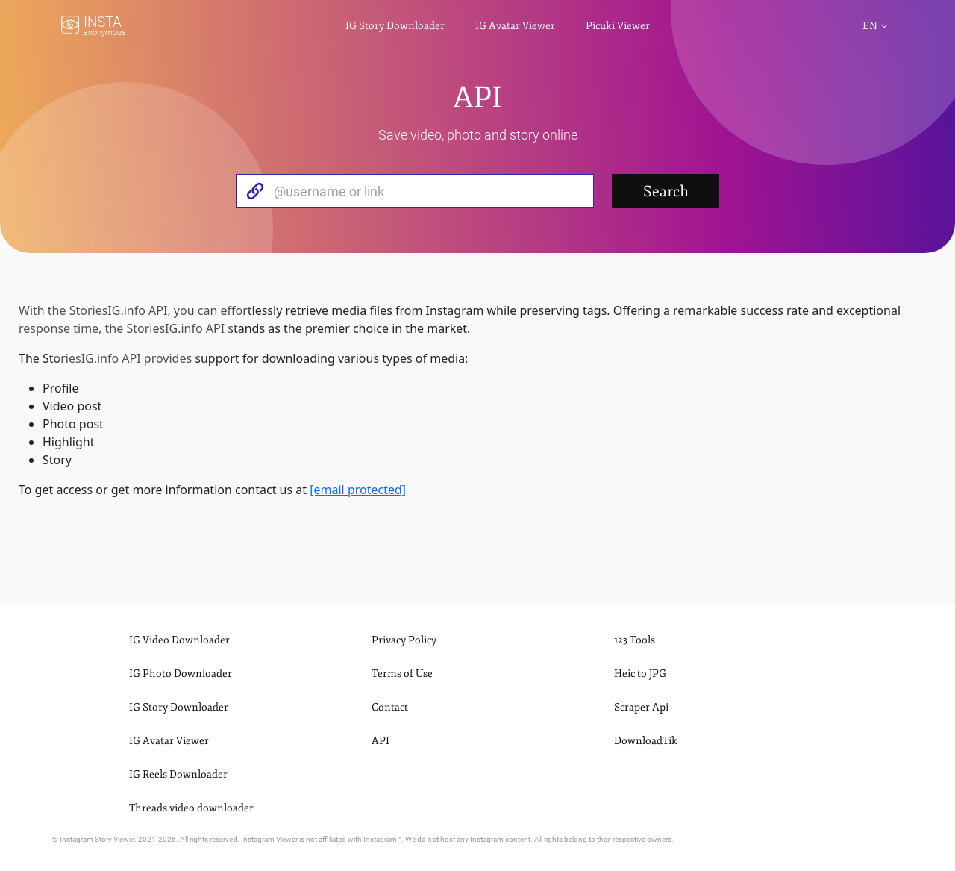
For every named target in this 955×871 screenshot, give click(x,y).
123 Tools (634, 640)
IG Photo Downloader (180, 673)
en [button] (869, 25)
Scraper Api (641, 707)
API (380, 740)
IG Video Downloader (179, 640)
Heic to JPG (640, 673)
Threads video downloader (191, 808)
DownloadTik (645, 740)
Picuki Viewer (618, 25)
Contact (390, 707)
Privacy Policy (404, 640)
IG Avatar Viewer (515, 25)
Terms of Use (402, 673)
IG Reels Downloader (178, 774)
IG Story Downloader (395, 25)
